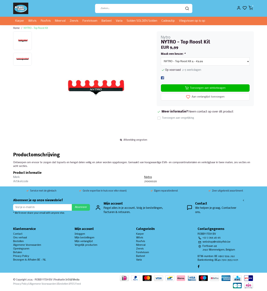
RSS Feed (75, 284)
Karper (19, 21)
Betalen (17, 252)
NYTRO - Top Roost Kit (36, 28)
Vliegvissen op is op (192, 21)
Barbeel (107, 21)
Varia (119, 21)
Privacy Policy (21, 256)
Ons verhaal (20, 237)
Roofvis (46, 21)
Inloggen (80, 234)
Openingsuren (21, 248)
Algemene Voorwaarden (27, 245)
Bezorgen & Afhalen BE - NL (29, 259)
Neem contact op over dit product (210, 111)
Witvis (32, 21)
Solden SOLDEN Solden (142, 21)
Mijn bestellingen (84, 237)
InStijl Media (72, 280)
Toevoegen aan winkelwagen (205, 88)
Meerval (60, 21)
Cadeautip (168, 21)
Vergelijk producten (86, 245)
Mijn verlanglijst (84, 241)
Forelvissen (90, 21)
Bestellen (18, 241)
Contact (17, 234)
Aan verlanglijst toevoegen (205, 97)
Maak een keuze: (173, 54)
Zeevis (74, 21)
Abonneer (81, 207)
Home (16, 28)
